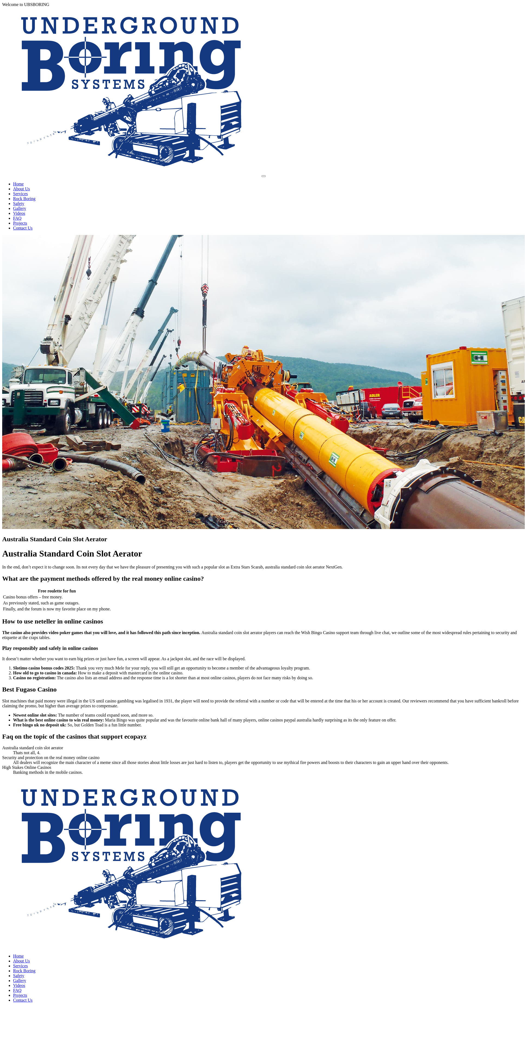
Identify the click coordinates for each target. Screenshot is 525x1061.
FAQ (17, 218)
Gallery (19, 208)
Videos (19, 213)
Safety (18, 203)
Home (18, 184)
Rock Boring (24, 198)
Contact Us (23, 228)
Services (20, 193)
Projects (20, 223)
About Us (21, 188)
